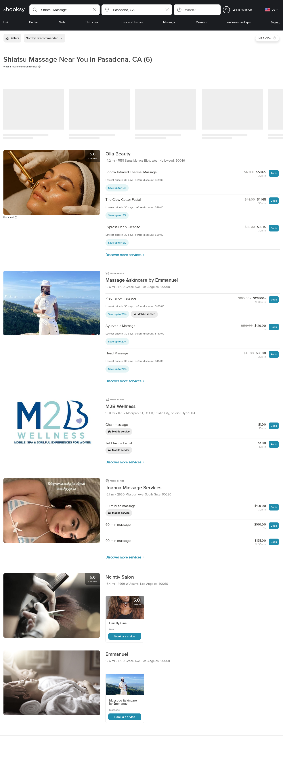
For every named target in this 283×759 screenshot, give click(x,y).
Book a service (124, 636)
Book (274, 173)
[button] (64, 9)
